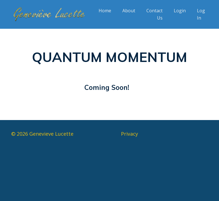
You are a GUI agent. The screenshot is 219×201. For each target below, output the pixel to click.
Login (180, 11)
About (128, 11)
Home (105, 11)
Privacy (129, 133)
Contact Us (154, 14)
